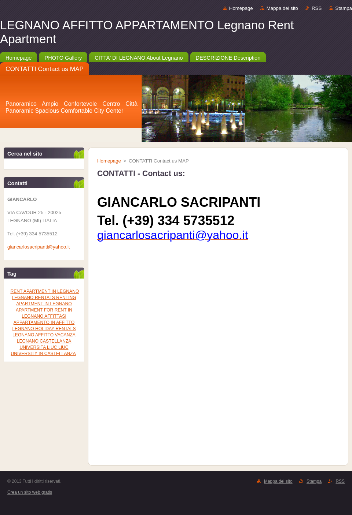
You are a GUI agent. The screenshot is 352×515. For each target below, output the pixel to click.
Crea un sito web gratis (29, 492)
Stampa (343, 8)
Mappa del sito (282, 8)
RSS (317, 8)
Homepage (241, 8)
